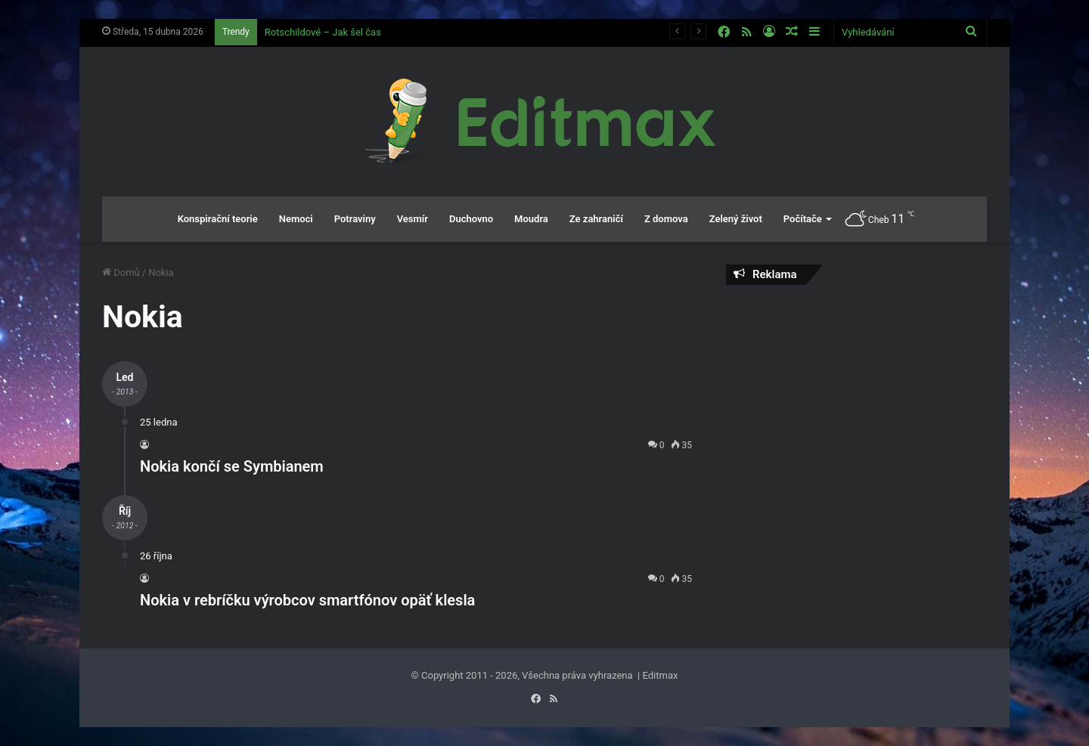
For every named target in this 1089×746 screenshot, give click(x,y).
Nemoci (296, 218)
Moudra (531, 218)
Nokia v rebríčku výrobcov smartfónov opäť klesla (307, 600)
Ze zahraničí (596, 218)
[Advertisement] (856, 406)
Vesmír (412, 218)
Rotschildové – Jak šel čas (323, 32)
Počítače (802, 218)
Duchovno (471, 218)
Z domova (666, 218)
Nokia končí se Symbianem (232, 466)
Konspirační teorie (218, 218)
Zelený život (735, 218)
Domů (121, 272)
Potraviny (355, 218)
